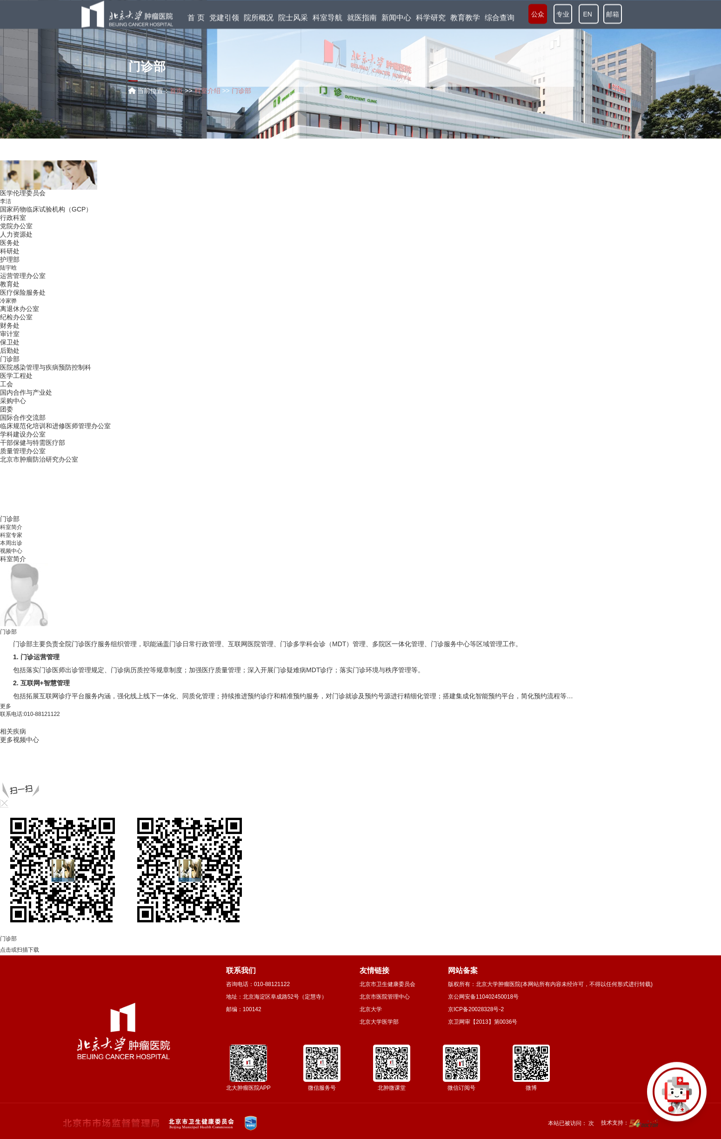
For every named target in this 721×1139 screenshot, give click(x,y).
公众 (537, 14)
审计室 (10, 334)
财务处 (10, 325)
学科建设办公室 (23, 434)
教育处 (10, 284)
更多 (5, 706)
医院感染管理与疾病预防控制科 (45, 367)
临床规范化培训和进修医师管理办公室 (55, 426)
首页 (176, 90)
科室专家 (11, 535)
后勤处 (10, 350)
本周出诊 (11, 543)
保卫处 (10, 342)
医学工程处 (16, 375)
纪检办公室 (16, 317)
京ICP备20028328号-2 (476, 1009)
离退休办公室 (19, 308)
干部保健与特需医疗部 (32, 442)
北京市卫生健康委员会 (387, 984)
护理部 (10, 259)
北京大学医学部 (379, 1022)
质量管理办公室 (23, 451)
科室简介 (11, 527)
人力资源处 (16, 234)
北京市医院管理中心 (385, 996)
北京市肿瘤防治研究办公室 (39, 459)
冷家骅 (8, 301)
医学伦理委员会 (23, 193)
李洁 (5, 201)
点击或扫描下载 (19, 950)
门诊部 (10, 359)
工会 (6, 384)
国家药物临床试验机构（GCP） (46, 209)
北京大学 (371, 1009)
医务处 (10, 242)
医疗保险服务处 (23, 292)
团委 (6, 409)
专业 (562, 14)
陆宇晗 (8, 268)
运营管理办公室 (23, 275)
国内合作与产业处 (26, 392)
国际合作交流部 (23, 417)
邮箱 (612, 14)
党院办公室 (16, 226)
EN (588, 14)
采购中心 (13, 400)
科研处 (10, 251)
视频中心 (11, 551)
